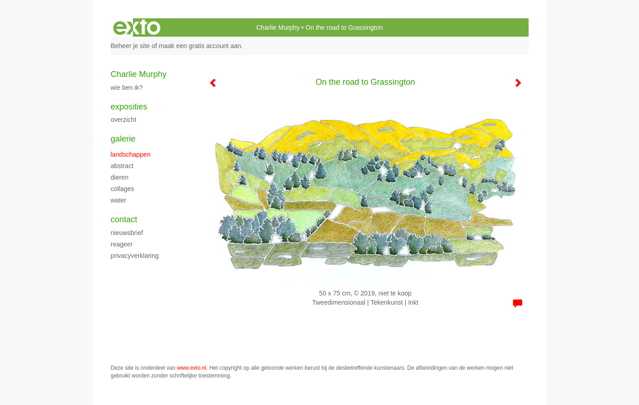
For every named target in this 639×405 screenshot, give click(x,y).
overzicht (124, 119)
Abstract (122, 166)
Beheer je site (130, 45)
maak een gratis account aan (200, 45)
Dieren (120, 177)
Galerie (123, 138)
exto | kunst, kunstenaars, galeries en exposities (137, 27)
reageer (122, 244)
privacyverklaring (135, 255)
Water (118, 200)
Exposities (129, 106)
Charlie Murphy (278, 27)
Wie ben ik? (127, 87)
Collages (122, 188)
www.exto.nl (191, 368)
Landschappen (131, 154)
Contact (124, 219)
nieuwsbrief (127, 232)
